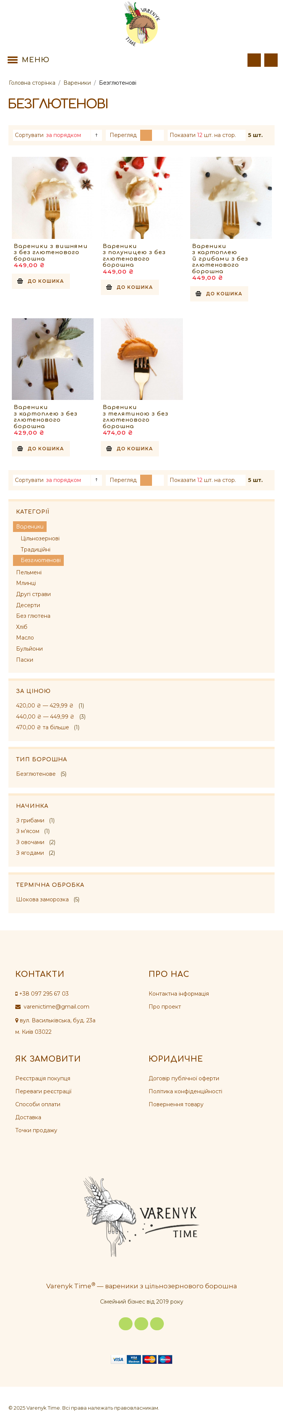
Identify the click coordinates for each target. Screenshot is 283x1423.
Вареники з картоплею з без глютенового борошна (46, 417)
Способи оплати (37, 1104)
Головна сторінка (32, 82)
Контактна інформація (179, 993)
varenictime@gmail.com (52, 1006)
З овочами (30, 842)
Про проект (165, 1006)
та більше (42, 727)
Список (158, 135)
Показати (183, 135)
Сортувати (29, 135)
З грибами (30, 820)
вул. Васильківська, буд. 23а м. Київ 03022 (55, 1026)
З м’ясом (27, 831)
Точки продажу (36, 1130)
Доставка (28, 1117)
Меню (36, 60)
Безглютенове (36, 773)
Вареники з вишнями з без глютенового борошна (51, 252)
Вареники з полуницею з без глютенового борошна (134, 256)
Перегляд (123, 135)
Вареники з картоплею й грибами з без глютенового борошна (220, 259)
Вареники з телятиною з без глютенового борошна (135, 417)
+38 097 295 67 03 (42, 993)
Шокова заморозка (42, 899)
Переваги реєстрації (43, 1091)
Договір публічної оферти (184, 1078)
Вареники (77, 82)
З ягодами (30, 852)
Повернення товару (176, 1104)
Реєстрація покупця (42, 1078)
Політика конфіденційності (185, 1091)
